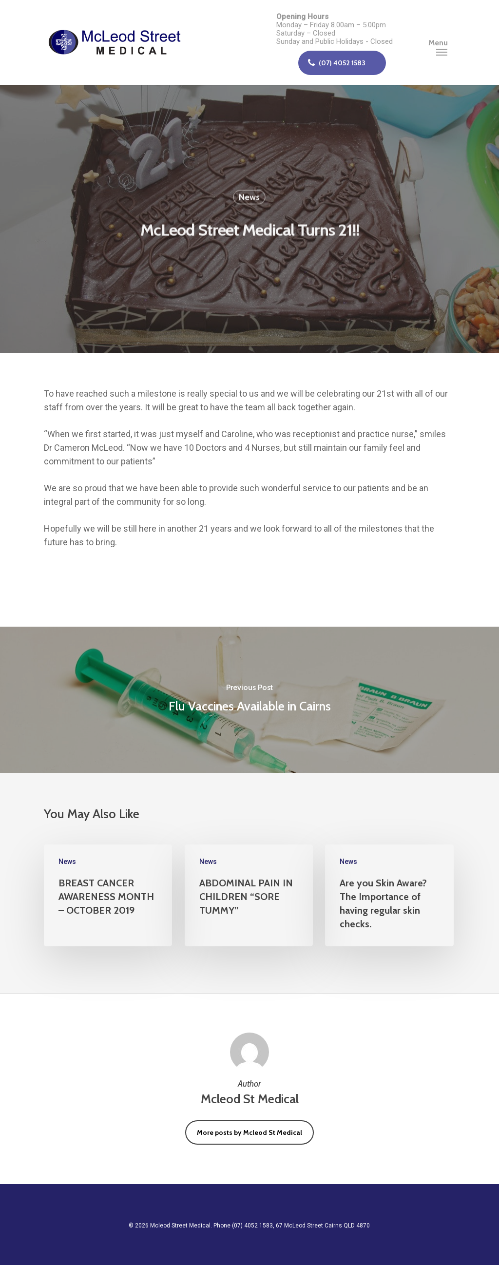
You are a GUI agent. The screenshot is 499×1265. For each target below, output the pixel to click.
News (249, 198)
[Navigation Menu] (441, 42)
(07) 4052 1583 (336, 62)
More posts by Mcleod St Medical (249, 1132)
